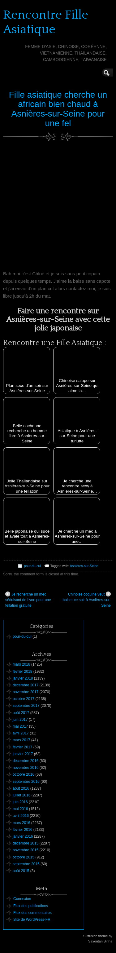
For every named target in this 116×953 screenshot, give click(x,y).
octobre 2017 (23, 699)
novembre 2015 (25, 850)
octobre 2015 (23, 857)
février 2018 (22, 671)
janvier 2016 (23, 836)
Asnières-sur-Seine (84, 566)
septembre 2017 (26, 705)
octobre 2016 (23, 774)
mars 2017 (21, 740)
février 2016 (22, 829)
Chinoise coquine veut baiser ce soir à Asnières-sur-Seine (87, 600)
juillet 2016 (21, 795)
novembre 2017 (25, 692)
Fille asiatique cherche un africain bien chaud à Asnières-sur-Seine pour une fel (58, 109)
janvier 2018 (23, 678)
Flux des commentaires (32, 913)
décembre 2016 (25, 761)
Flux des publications (30, 906)
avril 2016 (21, 815)
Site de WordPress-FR (31, 919)
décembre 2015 (25, 843)
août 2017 (21, 713)
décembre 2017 (25, 685)
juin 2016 (20, 802)
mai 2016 (20, 809)
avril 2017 (21, 733)
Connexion (22, 899)
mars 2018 (21, 664)
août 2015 (21, 871)
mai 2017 (20, 726)
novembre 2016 (25, 767)
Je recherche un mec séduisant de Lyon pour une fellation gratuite (28, 600)
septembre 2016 (26, 781)
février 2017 (22, 747)
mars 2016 (21, 823)
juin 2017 (20, 719)
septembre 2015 (26, 864)
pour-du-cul (32, 566)
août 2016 (21, 788)
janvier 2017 (23, 754)
